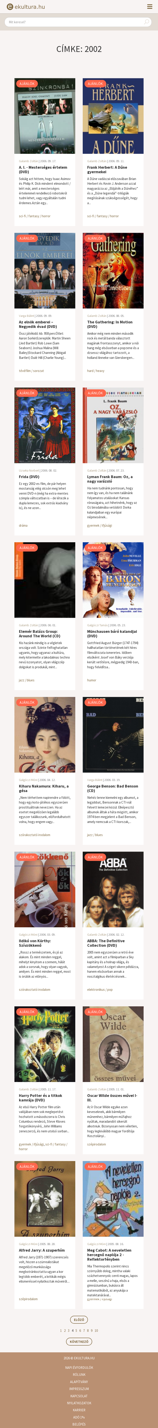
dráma (23, 525)
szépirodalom (96, 1144)
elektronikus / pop (100, 989)
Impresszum (79, 1389)
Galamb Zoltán (28, 161)
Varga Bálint (26, 316)
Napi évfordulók (79, 1367)
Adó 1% (79, 1417)
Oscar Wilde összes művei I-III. (112, 1098)
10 (96, 1330)
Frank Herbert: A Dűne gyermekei (107, 169)
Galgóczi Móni (28, 780)
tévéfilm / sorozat (31, 371)
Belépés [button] (79, 1424)
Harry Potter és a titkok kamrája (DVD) (40, 1098)
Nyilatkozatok (79, 1403)
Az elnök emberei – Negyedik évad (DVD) (38, 324)
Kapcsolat (79, 1396)
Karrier (79, 1410)
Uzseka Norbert (29, 470)
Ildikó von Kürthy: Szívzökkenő (35, 943)
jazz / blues (26, 680)
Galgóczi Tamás (97, 625)
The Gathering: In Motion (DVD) (110, 324)
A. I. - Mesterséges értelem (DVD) (43, 169)
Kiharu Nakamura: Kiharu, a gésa (44, 788)
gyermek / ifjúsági (99, 525)
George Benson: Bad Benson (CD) (112, 788)
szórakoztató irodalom (34, 835)
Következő (79, 1341)
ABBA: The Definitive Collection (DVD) (106, 943)
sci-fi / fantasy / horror (34, 216)
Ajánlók (27, 83)
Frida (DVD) (29, 476)
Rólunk (79, 1374)
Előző (79, 1320)
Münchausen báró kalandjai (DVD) (112, 633)
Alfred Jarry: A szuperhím (42, 1250)
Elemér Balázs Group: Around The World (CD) (39, 633)
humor (91, 680)
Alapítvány (79, 1382)
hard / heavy (95, 371)
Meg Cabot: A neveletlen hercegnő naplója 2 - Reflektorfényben (109, 1255)
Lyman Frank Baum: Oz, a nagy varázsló (110, 479)
